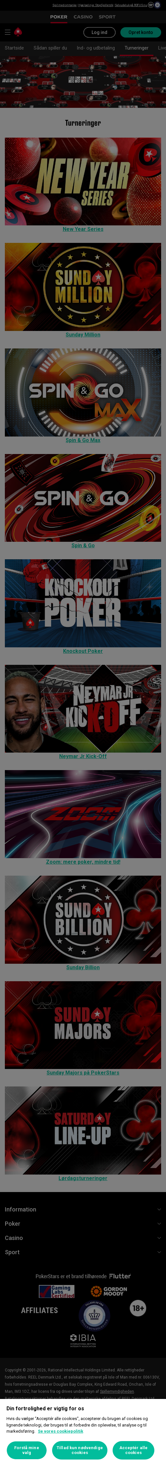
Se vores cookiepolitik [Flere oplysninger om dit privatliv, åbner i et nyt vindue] (60, 1431)
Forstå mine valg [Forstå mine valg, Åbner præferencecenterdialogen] (26, 1450)
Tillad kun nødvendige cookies (80, 1450)
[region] (83, 1432)
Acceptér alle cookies (133, 1450)
